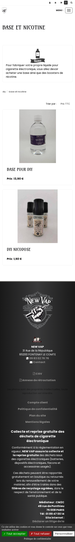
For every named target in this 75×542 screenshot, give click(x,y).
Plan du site (37, 415)
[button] (72, 2)
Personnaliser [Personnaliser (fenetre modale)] (64, 534)
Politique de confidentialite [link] (37, 538)
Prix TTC (65, 103)
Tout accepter (15, 534)
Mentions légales (37, 422)
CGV (37, 374)
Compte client (37, 402)
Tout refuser (40, 534)
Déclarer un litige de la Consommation (48, 523)
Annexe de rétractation (37, 380)
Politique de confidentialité (37, 409)
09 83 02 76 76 (39, 358)
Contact (39, 362)
